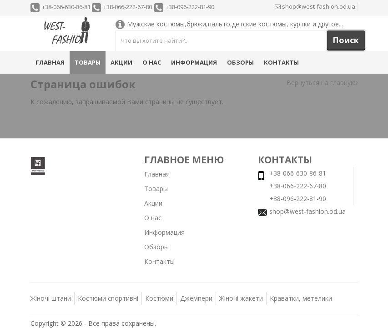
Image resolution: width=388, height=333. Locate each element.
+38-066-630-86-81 (66, 7)
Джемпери (196, 298)
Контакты (281, 62)
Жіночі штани (50, 298)
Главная (50, 62)
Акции (121, 62)
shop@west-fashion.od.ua (315, 6)
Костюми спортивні (108, 298)
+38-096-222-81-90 (190, 7)
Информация (194, 62)
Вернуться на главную (322, 82)
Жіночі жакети (241, 298)
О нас (151, 62)
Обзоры (240, 62)
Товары (88, 62)
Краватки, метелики (301, 298)
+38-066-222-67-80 (127, 7)
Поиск (346, 40)
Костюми (159, 298)
